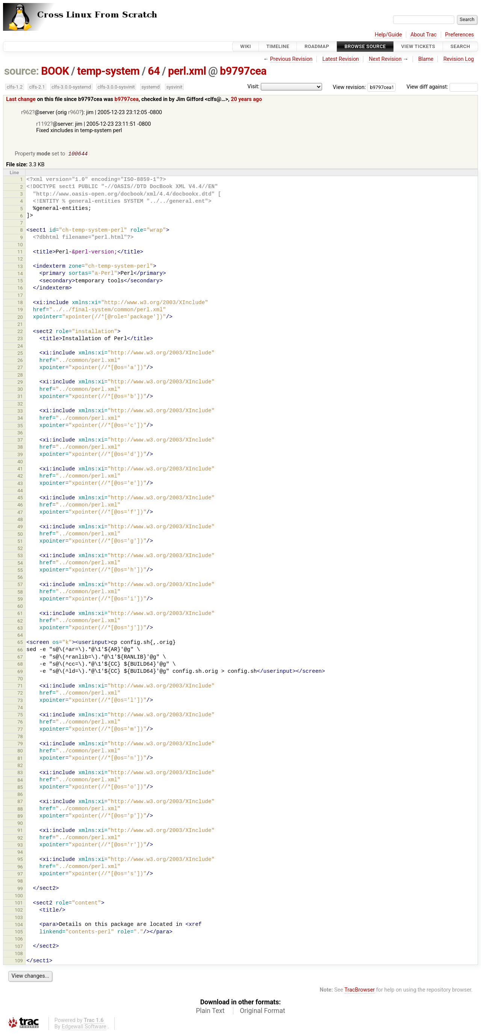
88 (20, 809)
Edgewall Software (84, 1027)
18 (20, 303)
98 (20, 882)
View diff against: (442, 87)
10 (20, 245)
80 (20, 751)
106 (19, 939)
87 (20, 802)
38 (20, 448)
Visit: (253, 86)
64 (154, 71)
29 (20, 383)
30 (20, 390)
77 (20, 730)
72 (20, 693)
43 (20, 484)
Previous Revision (291, 59)
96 (20, 867)
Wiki (245, 46)
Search (460, 46)
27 (20, 368)
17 (20, 296)
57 (20, 585)
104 (19, 925)
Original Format (262, 1011)
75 (20, 715)
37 (20, 440)
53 (20, 556)
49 (20, 527)
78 (20, 737)
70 (20, 679)
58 (20, 592)
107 (19, 947)
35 (20, 426)
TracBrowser (360, 990)
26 (20, 361)
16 (20, 288)
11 (20, 252)
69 (20, 672)
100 (19, 896)
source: (21, 71)
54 (20, 564)
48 (20, 520)
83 (20, 773)
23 (20, 339)
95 (20, 860)
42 (20, 476)
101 (19, 903)
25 (20, 354)
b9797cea (243, 71)
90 (20, 824)
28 (20, 375)
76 (20, 722)
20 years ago (246, 99)
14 (20, 274)
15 (20, 281)
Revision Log (458, 59)
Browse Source (365, 46)
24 (20, 347)
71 (20, 686)
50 (20, 535)
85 (20, 788)
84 (20, 781)
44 (20, 491)
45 (20, 498)
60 (20, 607)
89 (20, 817)
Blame (426, 59)
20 (20, 318)
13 (20, 267)
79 (20, 744)
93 (20, 846)
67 (20, 657)
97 (20, 874)
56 (20, 578)
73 (20, 701)
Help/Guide (388, 35)
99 (20, 889)
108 (19, 954)
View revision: (349, 87)
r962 (26, 112)
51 (20, 542)
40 (20, 462)
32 (20, 404)
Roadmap (316, 46)
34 (20, 419)
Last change (21, 99)
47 (20, 513)
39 (20, 455)
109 (19, 961)
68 (20, 665)
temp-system (108, 71)
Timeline (277, 46)
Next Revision (385, 59)
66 (20, 650)
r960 (73, 112)
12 (20, 259)
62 (20, 621)
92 (20, 838)
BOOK (55, 71)
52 (20, 549)
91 (20, 831)
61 (20, 614)
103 (19, 918)
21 (20, 325)
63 (20, 629)
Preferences (459, 35)
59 (20, 600)
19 (20, 310)
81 (20, 759)
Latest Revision (340, 59)
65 (20, 643)
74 (20, 708)
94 (20, 853)
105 (19, 932)
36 (20, 433)
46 (20, 505)
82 (20, 766)
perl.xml (187, 71)
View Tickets (418, 46)
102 (19, 910)
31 (20, 397)
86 (20, 795)
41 (20, 469)
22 (20, 332)
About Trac (423, 35)
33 (20, 412)
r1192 (43, 124)
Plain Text (210, 1011)
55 (20, 571)
